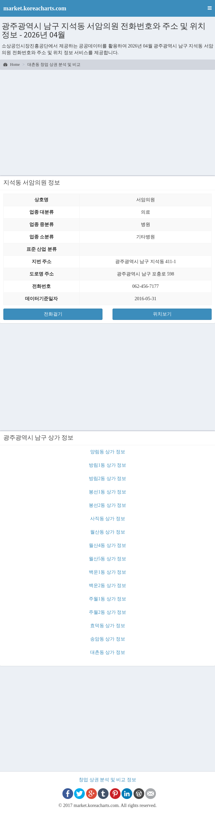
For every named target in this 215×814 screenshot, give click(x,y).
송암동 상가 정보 (107, 639)
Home (11, 64)
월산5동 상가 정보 (107, 558)
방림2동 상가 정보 (107, 478)
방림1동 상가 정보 (107, 465)
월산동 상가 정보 (107, 532)
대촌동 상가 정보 (107, 652)
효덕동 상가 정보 (107, 625)
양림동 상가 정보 (107, 451)
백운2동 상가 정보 (107, 585)
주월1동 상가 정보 (107, 598)
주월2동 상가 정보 (107, 612)
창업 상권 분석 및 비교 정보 (107, 779)
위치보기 (162, 314)
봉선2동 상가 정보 (107, 505)
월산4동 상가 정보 (107, 545)
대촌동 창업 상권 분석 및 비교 (53, 64)
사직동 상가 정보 (107, 518)
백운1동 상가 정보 (107, 572)
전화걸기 (53, 314)
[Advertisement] (107, 121)
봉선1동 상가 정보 (107, 491)
